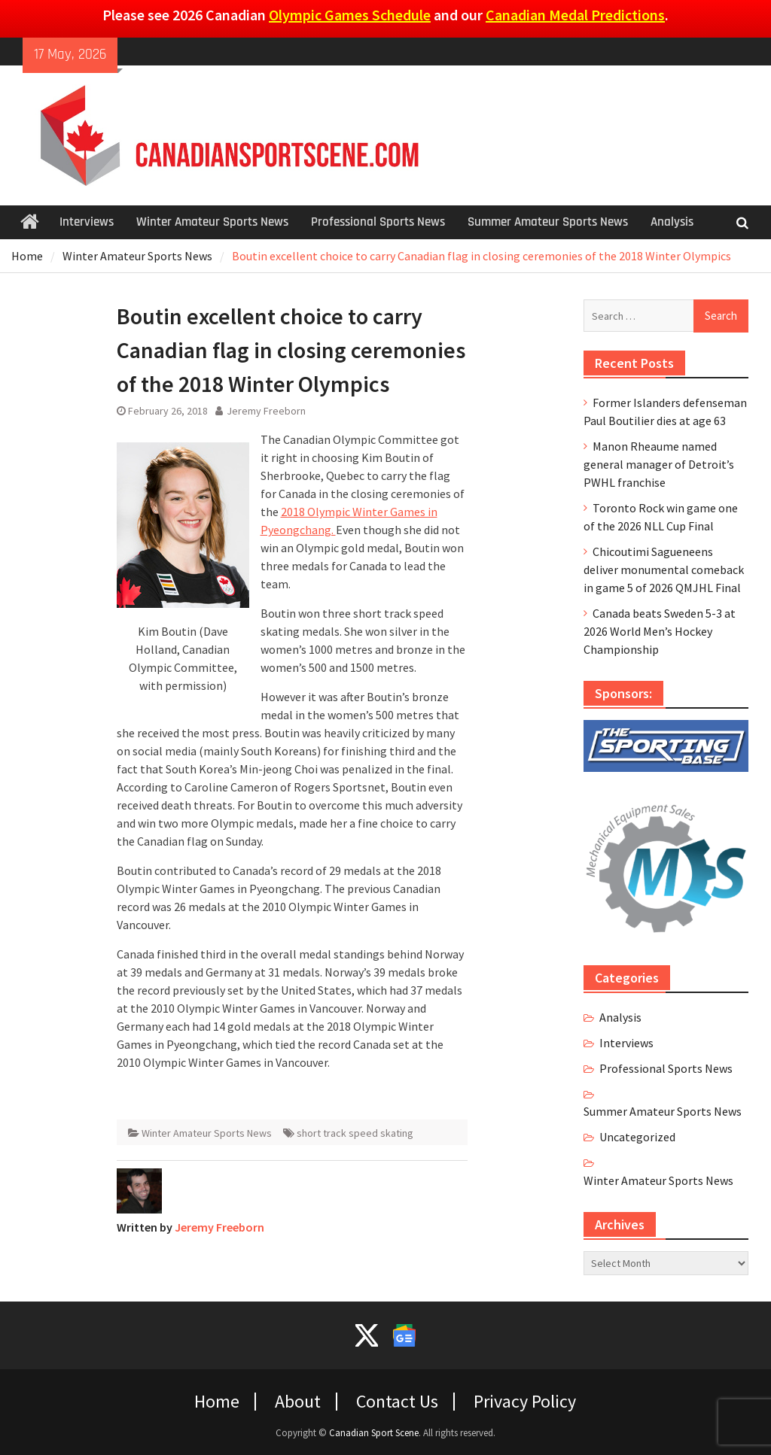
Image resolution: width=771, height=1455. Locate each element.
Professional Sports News (378, 222)
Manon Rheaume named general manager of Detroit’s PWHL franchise (659, 464)
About (298, 1402)
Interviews (86, 222)
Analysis (672, 222)
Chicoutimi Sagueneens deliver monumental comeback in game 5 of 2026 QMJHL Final (664, 569)
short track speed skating (355, 1133)
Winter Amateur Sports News (212, 222)
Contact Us (397, 1402)
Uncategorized (637, 1136)
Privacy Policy (525, 1402)
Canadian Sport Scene (374, 1432)
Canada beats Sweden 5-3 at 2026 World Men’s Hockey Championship (660, 631)
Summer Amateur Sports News (548, 222)
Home (216, 1402)
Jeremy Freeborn (266, 411)
